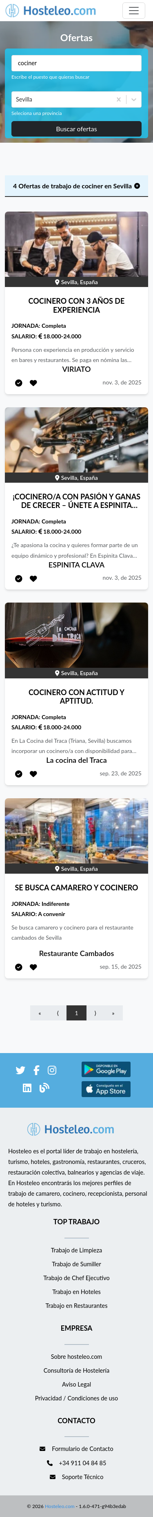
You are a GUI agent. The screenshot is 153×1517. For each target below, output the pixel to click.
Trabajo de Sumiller (76, 1264)
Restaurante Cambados (76, 953)
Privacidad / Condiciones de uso (76, 1398)
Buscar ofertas (76, 128)
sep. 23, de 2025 (121, 773)
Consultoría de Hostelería (76, 1370)
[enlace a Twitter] (20, 1071)
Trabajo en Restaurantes (76, 1305)
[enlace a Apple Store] (106, 1095)
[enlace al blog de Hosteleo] (44, 1089)
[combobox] (17, 99)
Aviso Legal (76, 1384)
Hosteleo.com (59, 1506)
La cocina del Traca (76, 759)
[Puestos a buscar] (76, 63)
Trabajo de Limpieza (76, 1250)
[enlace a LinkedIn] (27, 1089)
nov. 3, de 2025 (122, 382)
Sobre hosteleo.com (76, 1356)
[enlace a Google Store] (106, 1075)
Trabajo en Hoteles (76, 1291)
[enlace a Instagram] (52, 1071)
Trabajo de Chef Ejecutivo (76, 1277)
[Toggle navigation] (133, 10)
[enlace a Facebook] (36, 1071)
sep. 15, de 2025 (121, 966)
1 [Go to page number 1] (76, 1012)
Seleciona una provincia (36, 113)
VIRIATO (76, 368)
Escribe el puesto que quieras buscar (50, 77)
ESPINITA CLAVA (76, 564)
